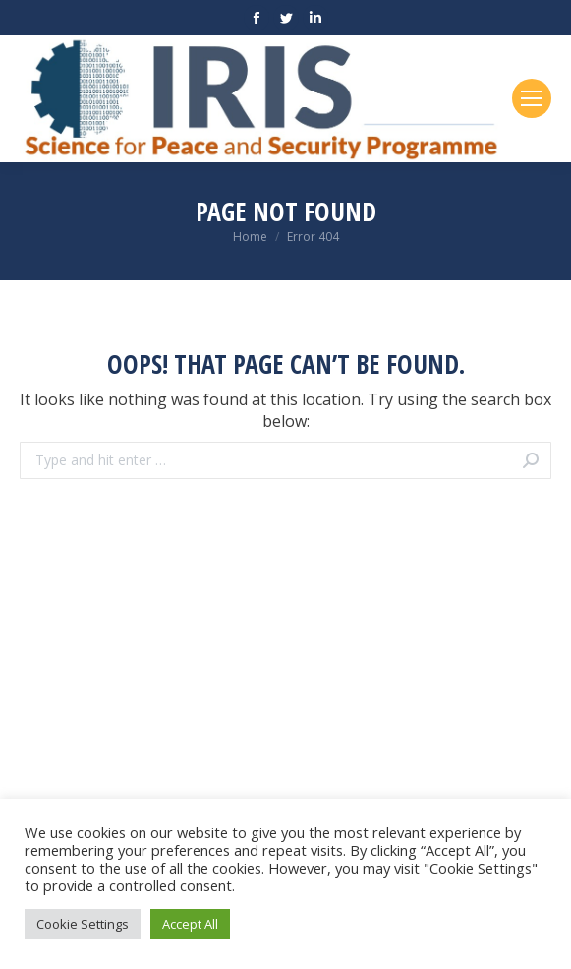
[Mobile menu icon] (531, 98)
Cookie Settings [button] (82, 924)
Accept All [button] (190, 924)
